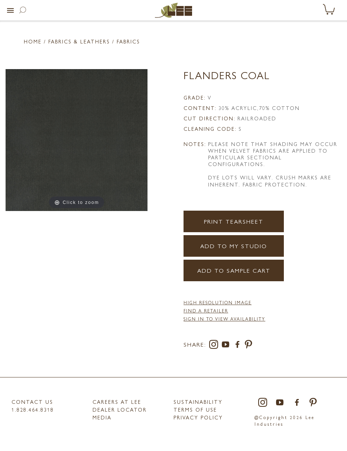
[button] (10, 10)
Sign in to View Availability (224, 318)
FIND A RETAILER (206, 310)
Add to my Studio (233, 245)
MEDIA (102, 417)
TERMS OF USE (195, 409)
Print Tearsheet (233, 221)
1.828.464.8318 (33, 409)
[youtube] (227, 345)
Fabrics (128, 41)
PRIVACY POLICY (198, 417)
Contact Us (32, 401)
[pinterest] (249, 345)
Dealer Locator (120, 409)
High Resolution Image (218, 302)
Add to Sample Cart (233, 270)
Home (33, 41)
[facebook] (239, 345)
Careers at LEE (117, 401)
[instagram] (215, 345)
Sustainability (198, 401)
